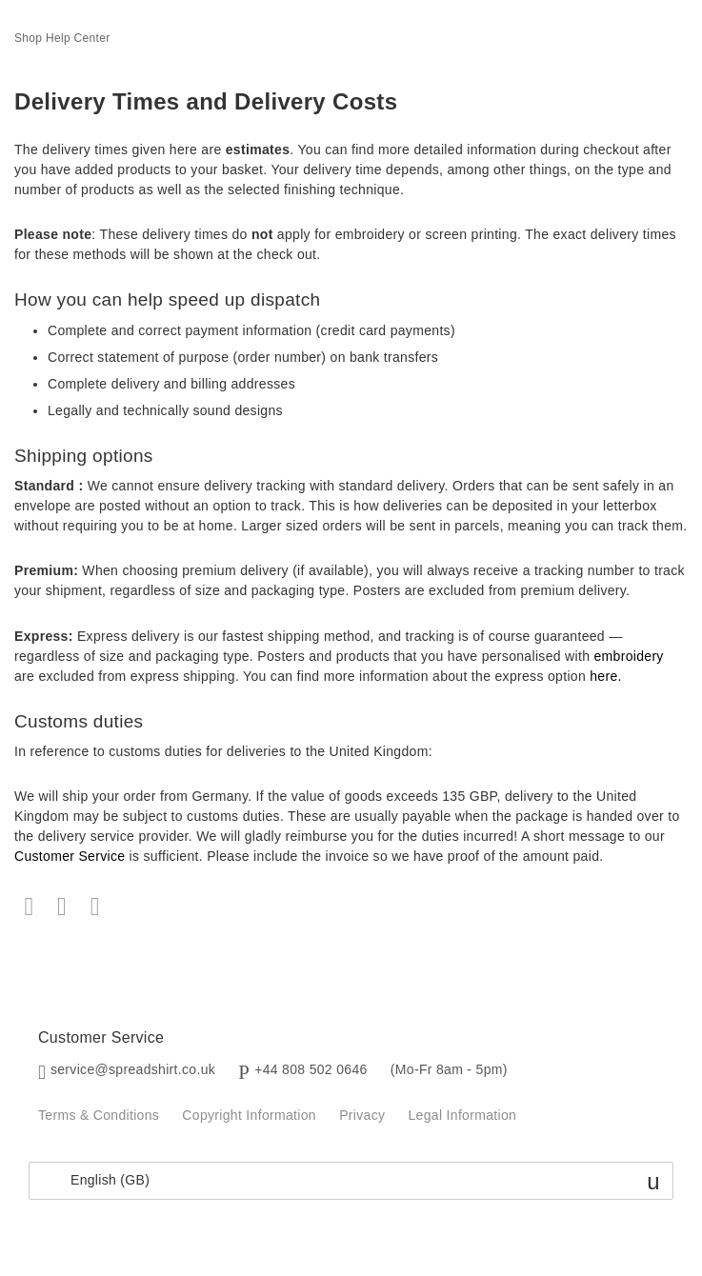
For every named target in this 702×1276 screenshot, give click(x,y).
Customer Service (69, 856)
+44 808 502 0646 (310, 1069)
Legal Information (463, 1115)
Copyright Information (249, 1115)
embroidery (628, 656)
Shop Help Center (62, 38)
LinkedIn (95, 907)
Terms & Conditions (98, 1115)
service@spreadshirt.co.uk (132, 1069)
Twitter (62, 907)
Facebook (29, 907)
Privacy (362, 1115)
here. (606, 676)
